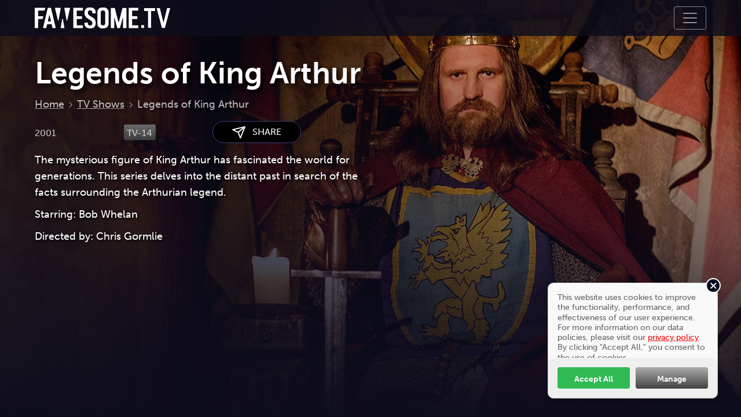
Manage (672, 379)
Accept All (593, 379)
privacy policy (673, 337)
